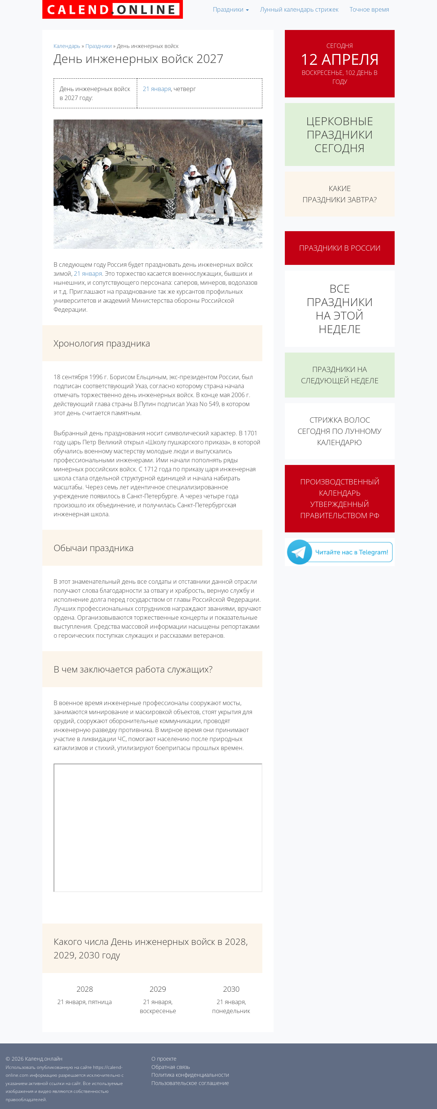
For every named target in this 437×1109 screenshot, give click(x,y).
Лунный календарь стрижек (299, 9)
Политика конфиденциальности (190, 1074)
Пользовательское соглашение (190, 1083)
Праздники (231, 9)
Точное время (369, 9)
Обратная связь (170, 1066)
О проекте (164, 1058)
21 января (157, 89)
